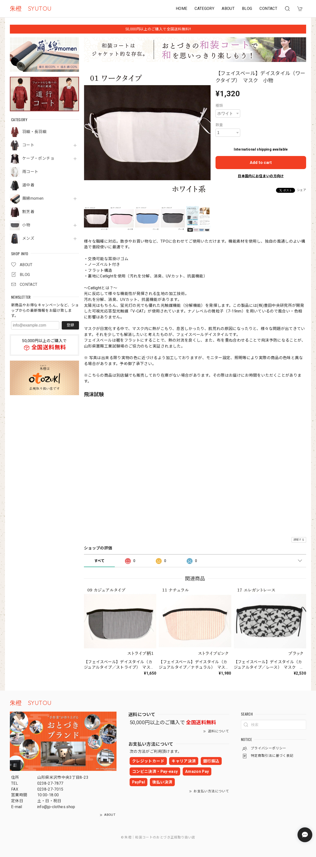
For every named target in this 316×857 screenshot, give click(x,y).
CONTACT (268, 8)
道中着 (28, 185)
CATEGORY (204, 8)
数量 (219, 125)
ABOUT (228, 8)
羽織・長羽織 (34, 132)
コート (28, 145)
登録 (70, 325)
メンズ (28, 238)
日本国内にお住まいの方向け (261, 176)
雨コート (30, 172)
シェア (301, 190)
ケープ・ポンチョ (38, 158)
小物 (26, 225)
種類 (219, 105)
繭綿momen (33, 198)
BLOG (247, 8)
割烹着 (28, 212)
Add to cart (261, 162)
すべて (99, 561)
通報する (298, 539)
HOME (181, 8)
